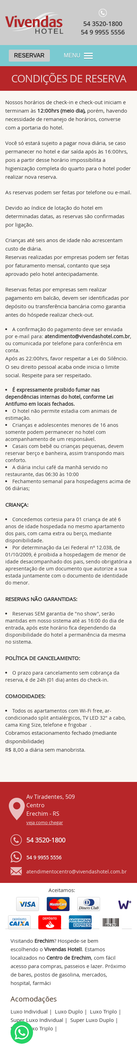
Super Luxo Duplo (92, 1019)
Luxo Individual (29, 1011)
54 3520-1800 (102, 23)
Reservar (29, 55)
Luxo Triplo (103, 1011)
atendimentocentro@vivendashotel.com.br (76, 871)
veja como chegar (44, 823)
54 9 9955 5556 (103, 32)
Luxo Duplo (69, 1011)
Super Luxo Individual (37, 1019)
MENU (72, 55)
